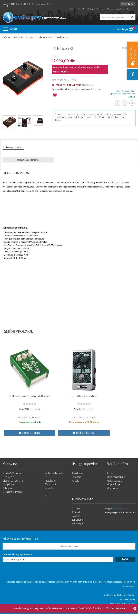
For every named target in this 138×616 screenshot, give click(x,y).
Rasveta (49, 490)
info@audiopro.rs (115, 584)
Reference (110, 9)
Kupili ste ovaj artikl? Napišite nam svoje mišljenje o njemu (122, 94)
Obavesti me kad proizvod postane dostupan (76, 90)
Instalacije (50, 483)
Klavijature (8, 487)
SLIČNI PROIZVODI (19, 332)
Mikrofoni (50, 487)
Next (42, 78)
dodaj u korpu (24, 434)
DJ (46, 479)
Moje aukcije (113, 487)
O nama (72, 9)
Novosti (129, 9)
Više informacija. (115, 608)
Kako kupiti (90, 9)
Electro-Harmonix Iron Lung (69, 397)
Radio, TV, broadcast (55, 475)
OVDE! (64, 72)
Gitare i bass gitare (13, 483)
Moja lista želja (114, 483)
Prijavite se (127, 4)
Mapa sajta (77, 526)
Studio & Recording (13, 475)
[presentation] (28, 575)
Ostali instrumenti (12, 494)
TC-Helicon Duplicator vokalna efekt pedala (25, 398)
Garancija (100, 9)
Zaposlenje (120, 9)
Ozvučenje (8, 479)
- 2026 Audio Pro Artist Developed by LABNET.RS (29, 614)
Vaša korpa (126, 28)
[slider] (25, 405)
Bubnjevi (7, 490)
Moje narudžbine (116, 479)
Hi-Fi (47, 494)
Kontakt (81, 9)
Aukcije (75, 483)
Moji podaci (113, 490)
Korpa (110, 475)
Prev (4, 78)
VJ (46, 498)
